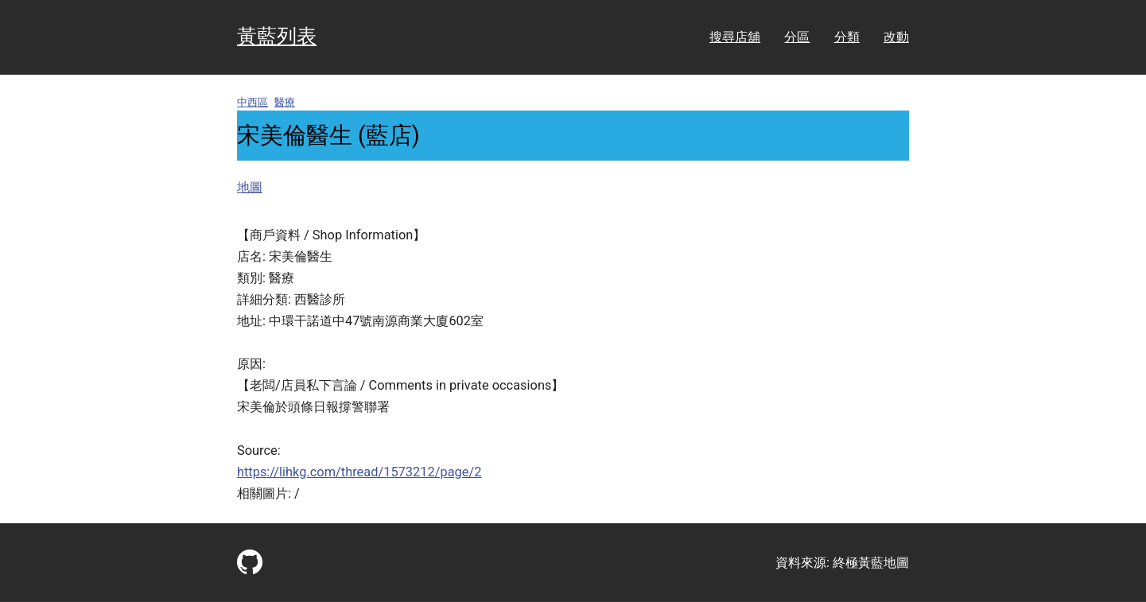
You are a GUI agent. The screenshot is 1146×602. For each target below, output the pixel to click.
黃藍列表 (277, 36)
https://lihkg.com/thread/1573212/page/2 (359, 472)
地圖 (249, 187)
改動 (896, 37)
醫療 (284, 102)
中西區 (252, 102)
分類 (847, 37)
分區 (797, 37)
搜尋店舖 (734, 37)
